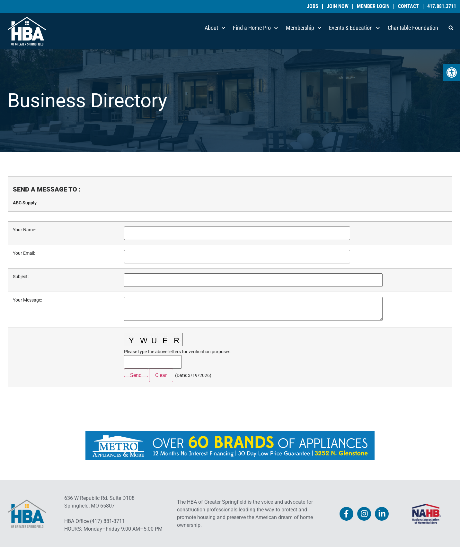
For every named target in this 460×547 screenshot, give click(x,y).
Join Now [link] (338, 6)
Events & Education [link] (354, 28)
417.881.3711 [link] (441, 6)
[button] (451, 28)
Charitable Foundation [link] (413, 27)
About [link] (215, 28)
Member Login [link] (373, 6)
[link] (451, 72)
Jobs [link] (312, 6)
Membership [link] (304, 28)
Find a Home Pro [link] (255, 28)
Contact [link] (408, 6)
